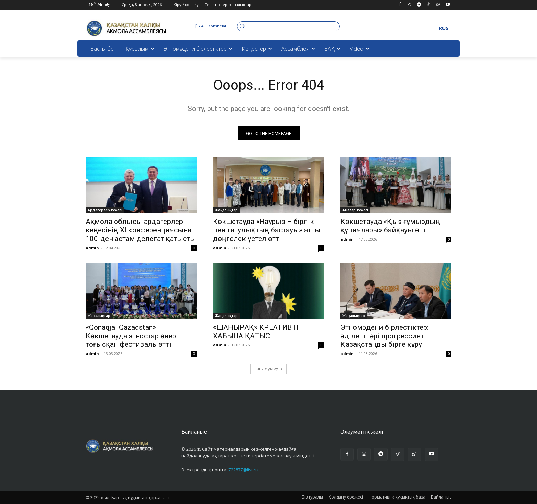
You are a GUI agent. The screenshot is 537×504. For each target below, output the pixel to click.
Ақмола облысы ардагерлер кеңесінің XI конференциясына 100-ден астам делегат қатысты (141, 230)
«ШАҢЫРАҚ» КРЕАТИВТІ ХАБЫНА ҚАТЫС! (256, 331)
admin (92, 247)
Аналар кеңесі (355, 209)
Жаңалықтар (226, 209)
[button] (288, 26)
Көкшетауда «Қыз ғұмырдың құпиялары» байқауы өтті (390, 225)
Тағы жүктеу (268, 368)
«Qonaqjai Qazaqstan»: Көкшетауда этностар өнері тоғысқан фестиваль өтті (132, 336)
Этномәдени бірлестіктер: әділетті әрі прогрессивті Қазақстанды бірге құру (384, 336)
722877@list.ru (243, 470)
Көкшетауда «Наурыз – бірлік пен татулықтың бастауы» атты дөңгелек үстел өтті (267, 230)
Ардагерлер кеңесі (105, 209)
